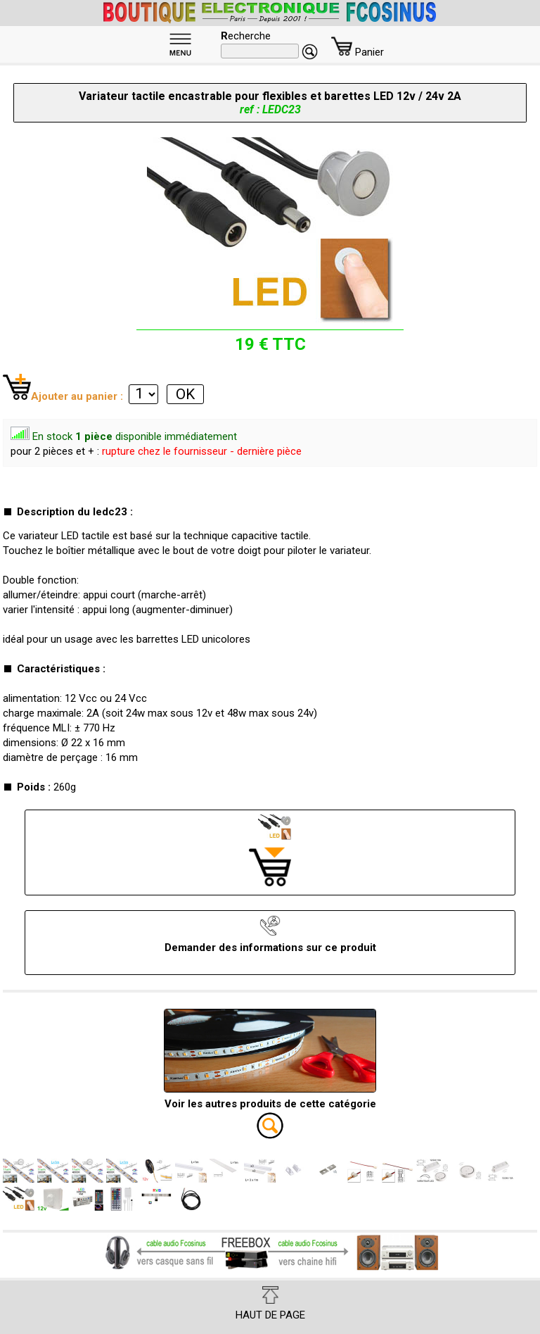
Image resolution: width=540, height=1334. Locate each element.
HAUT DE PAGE (270, 1303)
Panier (357, 52)
